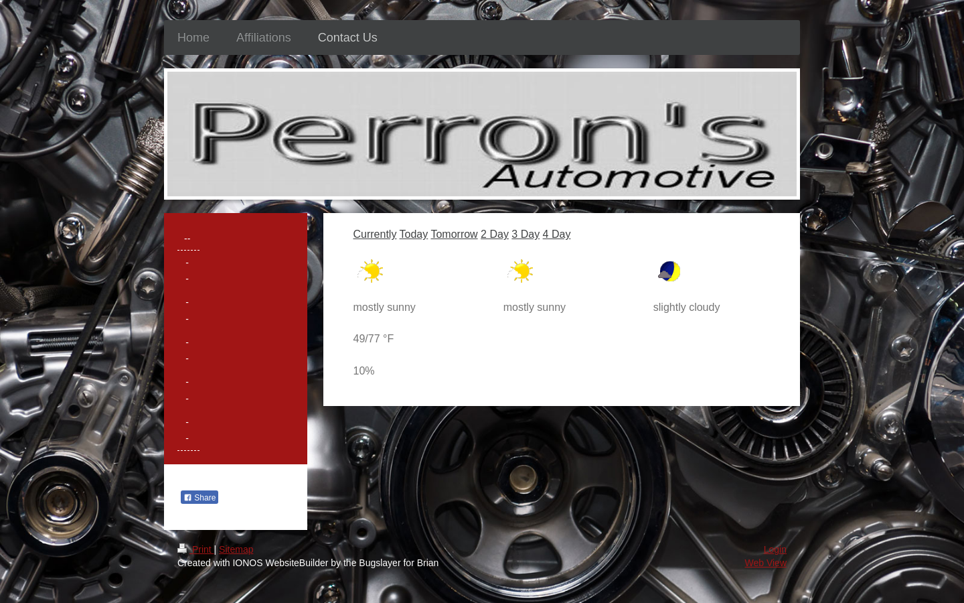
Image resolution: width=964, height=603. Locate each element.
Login (775, 549)
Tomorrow (453, 234)
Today (414, 234)
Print (195, 549)
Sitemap (236, 549)
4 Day (557, 234)
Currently (375, 234)
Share (199, 498)
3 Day (525, 234)
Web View (765, 562)
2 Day (495, 234)
